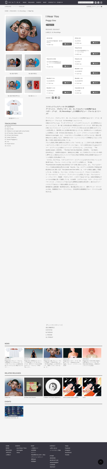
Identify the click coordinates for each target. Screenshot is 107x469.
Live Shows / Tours (22, 448)
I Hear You (7, 397)
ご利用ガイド (34, 448)
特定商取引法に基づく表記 (38, 454)
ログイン (94, 6)
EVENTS (38, 2)
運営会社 (33, 459)
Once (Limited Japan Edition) (70, 397)
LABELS (8, 454)
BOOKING (53, 458)
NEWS (24, 2)
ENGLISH (21, 6)
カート (99, 6)
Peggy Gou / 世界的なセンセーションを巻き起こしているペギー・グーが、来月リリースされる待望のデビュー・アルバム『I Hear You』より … (33, 364)
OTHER (59, 2)
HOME (6, 11)
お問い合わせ (53, 448)
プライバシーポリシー (37, 457)
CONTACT (51, 2)
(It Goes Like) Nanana (30, 397)
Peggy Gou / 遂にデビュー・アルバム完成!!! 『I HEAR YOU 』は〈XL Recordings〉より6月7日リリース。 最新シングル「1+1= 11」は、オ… (53, 364)
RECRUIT (52, 467)
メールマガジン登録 (55, 450)
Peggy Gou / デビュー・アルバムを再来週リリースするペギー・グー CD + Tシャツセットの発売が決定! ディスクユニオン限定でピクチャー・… (14, 364)
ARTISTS (8, 452)
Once (84, 397)
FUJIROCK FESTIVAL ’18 (11, 418)
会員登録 (89, 6)
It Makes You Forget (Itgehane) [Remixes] (54, 397)
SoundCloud (68, 452)
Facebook (67, 448)
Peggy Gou (50, 25)
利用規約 (33, 461)
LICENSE (52, 464)
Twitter (66, 446)
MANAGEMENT (54, 462)
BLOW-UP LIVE (54, 460)
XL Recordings (22, 11)
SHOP (44, 2)
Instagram (67, 450)
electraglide (20, 450)
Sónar (18, 452)
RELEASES (31, 2)
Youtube (67, 454)
